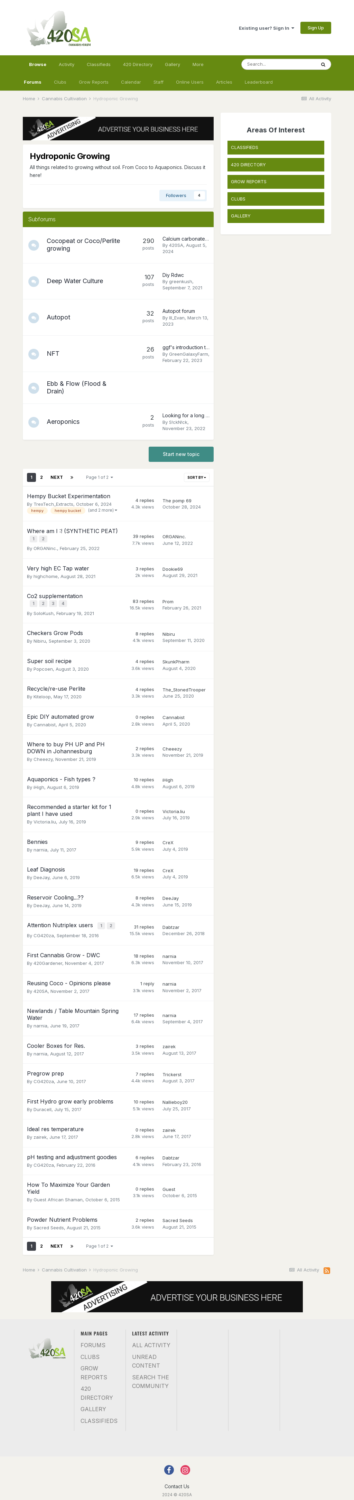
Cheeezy (43, 756)
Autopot (61, 317)
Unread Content (146, 1356)
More (198, 64)
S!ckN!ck (178, 422)
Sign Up (316, 27)
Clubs (60, 82)
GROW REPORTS (249, 181)
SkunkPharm (175, 658)
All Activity (151, 1340)
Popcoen (43, 665)
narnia (40, 846)
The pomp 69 (177, 500)
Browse (37, 67)
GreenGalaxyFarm (188, 354)
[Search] (279, 64)
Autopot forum (178, 311)
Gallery (172, 64)
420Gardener (48, 958)
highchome (46, 574)
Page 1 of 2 (99, 477)
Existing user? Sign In (266, 28)
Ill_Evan (177, 317)
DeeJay (41, 874)
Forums (32, 82)
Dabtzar (170, 923)
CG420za (44, 930)
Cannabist (45, 721)
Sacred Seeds (49, 1223)
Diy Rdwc (173, 275)
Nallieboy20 (175, 1097)
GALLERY (241, 215)
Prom (168, 599)
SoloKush (44, 610)
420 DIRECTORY (248, 164)
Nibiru (40, 638)
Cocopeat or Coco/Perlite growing (80, 244)
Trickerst (171, 1069)
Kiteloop (42, 693)
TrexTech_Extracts (53, 504)
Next (56, 477)
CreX (168, 839)
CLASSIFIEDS (244, 147)
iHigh (39, 783)
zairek (169, 1042)
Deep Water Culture (78, 281)
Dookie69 (172, 567)
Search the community (150, 1377)
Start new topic (181, 454)
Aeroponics (66, 421)
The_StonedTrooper (184, 686)
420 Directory (137, 64)
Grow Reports (94, 82)
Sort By (196, 477)
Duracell (43, 1104)
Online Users (190, 82)
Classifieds (99, 64)
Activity (66, 64)
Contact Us (177, 1481)
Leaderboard (259, 82)
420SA (176, 245)
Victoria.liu (45, 818)
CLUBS (238, 199)
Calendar (131, 82)
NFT (56, 353)
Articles (224, 82)
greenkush (180, 281)
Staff (158, 82)
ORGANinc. (45, 546)
